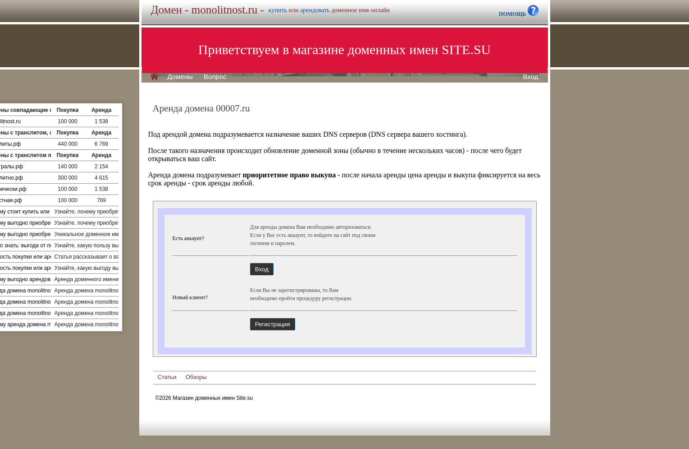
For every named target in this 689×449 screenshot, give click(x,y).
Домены (180, 76)
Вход (530, 76)
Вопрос (215, 76)
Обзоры (196, 377)
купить (278, 10)
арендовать (315, 10)
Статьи (167, 377)
